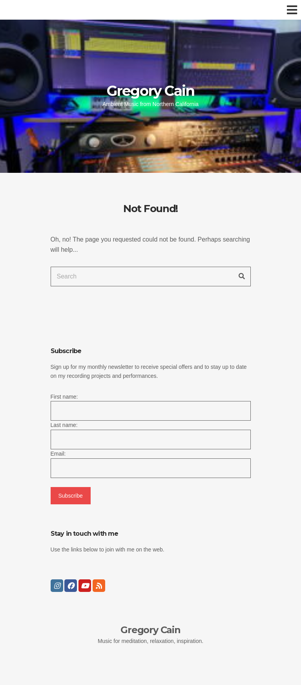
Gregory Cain (150, 90)
